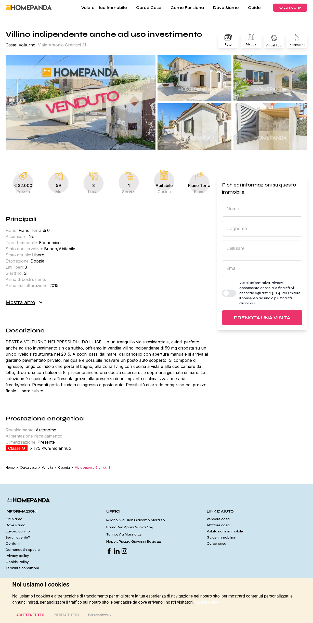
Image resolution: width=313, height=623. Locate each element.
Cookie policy (207, 602)
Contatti (13, 543)
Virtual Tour (274, 40)
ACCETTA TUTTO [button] (30, 615)
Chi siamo (14, 519)
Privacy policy (17, 556)
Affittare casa (218, 525)
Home (10, 467)
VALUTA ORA (290, 7)
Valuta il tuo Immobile (104, 7)
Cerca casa (28, 467)
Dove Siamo (226, 7)
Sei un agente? (18, 537)
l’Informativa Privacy (266, 283)
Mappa (251, 40)
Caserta (64, 467)
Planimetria (297, 40)
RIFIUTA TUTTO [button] (66, 615)
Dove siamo (15, 525)
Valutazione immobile (225, 531)
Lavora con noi (18, 531)
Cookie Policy (17, 562)
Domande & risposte (23, 549)
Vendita (47, 467)
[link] (207, 602)
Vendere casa (218, 519)
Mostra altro (24, 302)
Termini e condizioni (22, 568)
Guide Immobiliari (221, 537)
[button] (80, 102)
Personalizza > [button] (99, 615)
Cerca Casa (148, 7)
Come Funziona (187, 7)
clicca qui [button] (247, 303)
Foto (228, 40)
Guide (254, 7)
